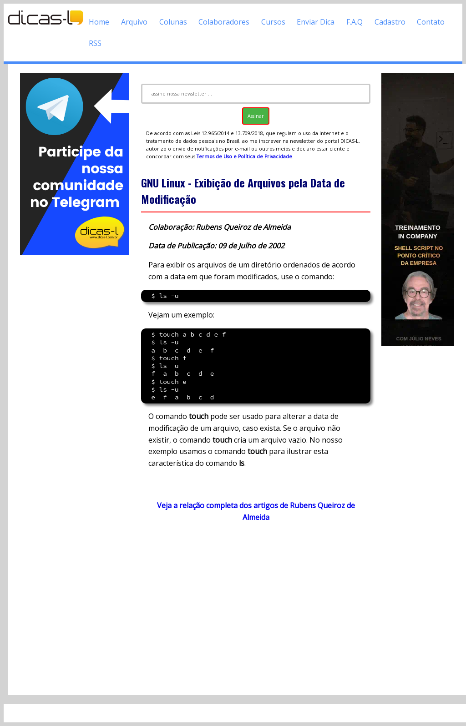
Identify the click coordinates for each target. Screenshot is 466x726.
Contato (431, 22)
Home (99, 22)
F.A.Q (354, 22)
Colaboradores (223, 22)
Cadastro (390, 22)
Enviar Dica (315, 22)
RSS (95, 43)
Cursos (273, 22)
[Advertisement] (74, 393)
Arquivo (134, 22)
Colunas (173, 22)
